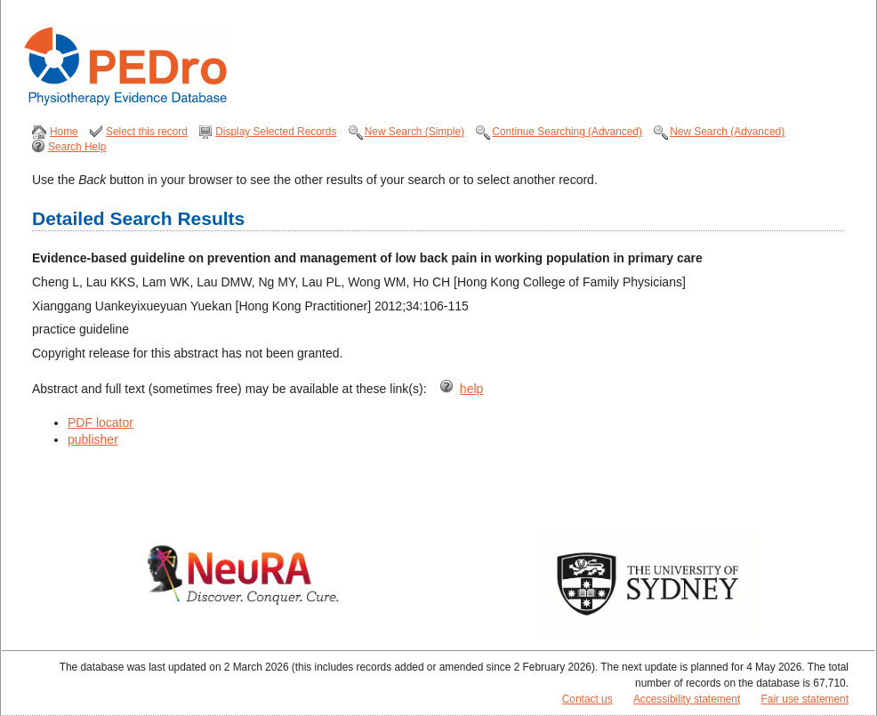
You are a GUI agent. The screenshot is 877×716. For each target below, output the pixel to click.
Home (64, 131)
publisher (93, 439)
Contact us (587, 699)
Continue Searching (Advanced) (567, 131)
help (471, 389)
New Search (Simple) (414, 131)
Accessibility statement (686, 699)
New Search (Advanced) (727, 131)
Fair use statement (805, 699)
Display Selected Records (275, 131)
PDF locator (100, 422)
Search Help (77, 147)
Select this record (147, 131)
